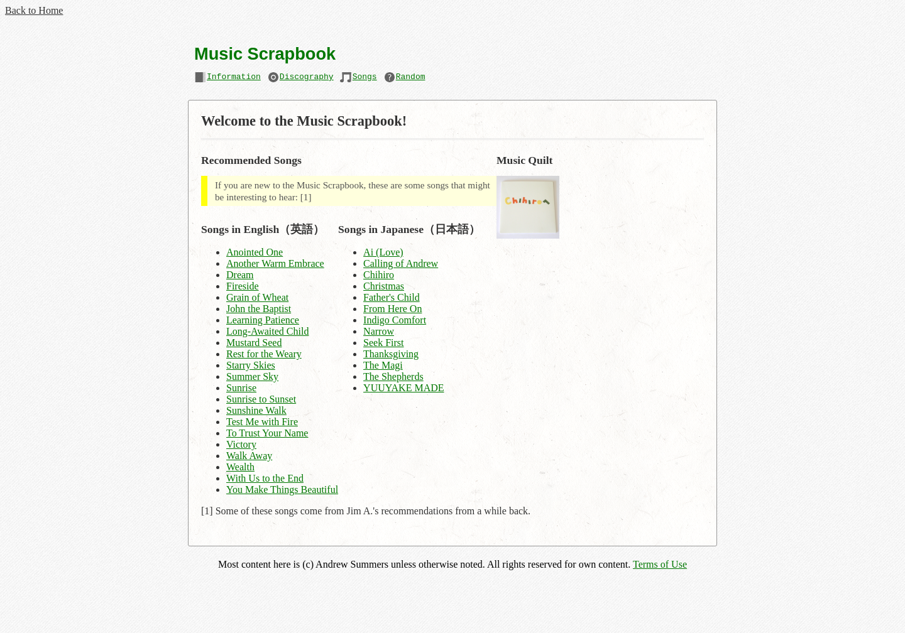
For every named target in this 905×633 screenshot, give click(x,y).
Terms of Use (660, 564)
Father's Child (391, 297)
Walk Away (249, 455)
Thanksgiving (391, 354)
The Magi (383, 365)
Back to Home (34, 10)
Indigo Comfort (394, 320)
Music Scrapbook (265, 53)
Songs (365, 78)
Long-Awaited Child (267, 331)
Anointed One (254, 252)
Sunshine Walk (256, 410)
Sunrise (241, 387)
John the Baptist (258, 308)
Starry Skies (250, 365)
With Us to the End (265, 478)
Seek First (383, 342)
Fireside (242, 286)
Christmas (383, 286)
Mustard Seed (254, 342)
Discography (307, 78)
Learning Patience (262, 320)
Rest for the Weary (264, 354)
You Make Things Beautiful (282, 489)
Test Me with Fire (262, 421)
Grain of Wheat (257, 297)
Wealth (240, 467)
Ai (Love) (383, 252)
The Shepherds (393, 376)
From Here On (392, 308)
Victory (241, 444)
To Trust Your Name (267, 433)
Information (234, 78)
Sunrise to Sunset (261, 399)
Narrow (378, 331)
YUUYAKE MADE (403, 387)
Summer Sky (252, 376)
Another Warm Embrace (275, 263)
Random (410, 78)
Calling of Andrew (400, 263)
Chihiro (378, 274)
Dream (240, 274)
